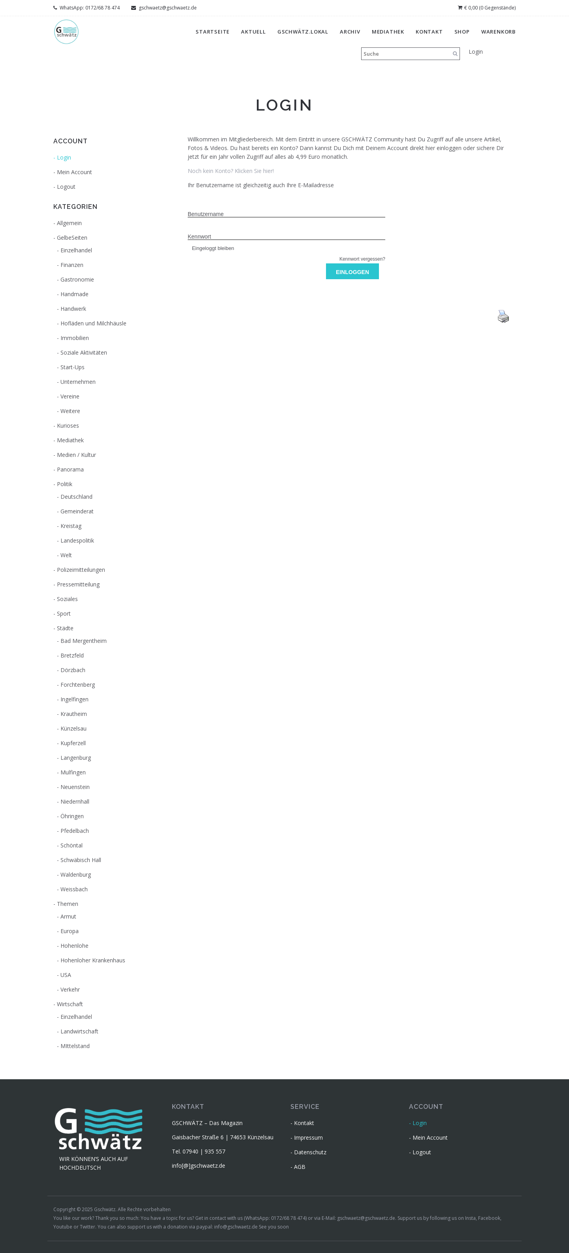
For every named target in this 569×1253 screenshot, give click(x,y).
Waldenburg (75, 874)
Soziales (67, 599)
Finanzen (71, 265)
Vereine (69, 396)
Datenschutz (310, 1152)
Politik (64, 484)
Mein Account (74, 172)
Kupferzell (73, 743)
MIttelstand (75, 1046)
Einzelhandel (76, 250)
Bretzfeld (72, 655)
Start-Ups (72, 367)
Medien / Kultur (76, 454)
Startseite (213, 31)
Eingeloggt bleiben (211, 248)
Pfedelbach (74, 830)
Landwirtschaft (79, 1031)
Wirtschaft (70, 1004)
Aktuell (253, 31)
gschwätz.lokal (302, 31)
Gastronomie (77, 279)
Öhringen (72, 816)
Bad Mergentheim (83, 640)
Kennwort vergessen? (362, 259)
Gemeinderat (77, 511)
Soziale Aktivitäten (83, 352)
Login (476, 51)
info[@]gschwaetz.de (198, 1165)
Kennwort (199, 236)
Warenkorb (498, 31)
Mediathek (388, 31)
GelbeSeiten (72, 237)
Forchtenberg (77, 684)
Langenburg (75, 757)
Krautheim (73, 714)
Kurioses (68, 425)
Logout (66, 186)
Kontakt (429, 31)
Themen (67, 903)
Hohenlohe (74, 945)
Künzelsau (73, 728)
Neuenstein (75, 787)
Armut (68, 916)
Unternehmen (78, 381)
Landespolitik (77, 540)
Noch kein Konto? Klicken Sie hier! (231, 171)
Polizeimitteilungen (81, 569)
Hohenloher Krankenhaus (92, 960)
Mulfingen (73, 772)
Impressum (308, 1137)
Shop (462, 31)
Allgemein (69, 223)
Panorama (70, 469)
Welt (66, 555)
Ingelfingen (74, 699)
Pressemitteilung (78, 584)
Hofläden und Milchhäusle (93, 323)
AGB (299, 1166)
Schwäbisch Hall (80, 860)
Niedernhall (74, 801)
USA (65, 975)
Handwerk (73, 308)
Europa (69, 931)
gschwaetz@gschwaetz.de (164, 7)
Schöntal (71, 845)
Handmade (74, 294)
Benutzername (206, 214)
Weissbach (74, 889)
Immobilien (74, 338)
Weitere (70, 411)
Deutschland (76, 496)
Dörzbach (72, 670)
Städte (65, 628)
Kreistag (70, 526)
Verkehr (70, 989)
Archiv (350, 31)
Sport (64, 613)
